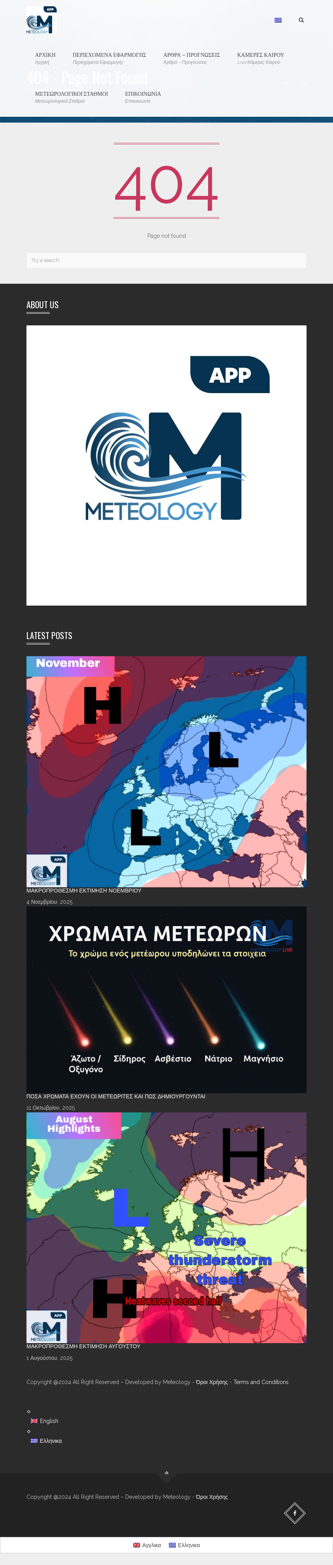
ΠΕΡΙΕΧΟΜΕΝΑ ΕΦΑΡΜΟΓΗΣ (109, 58)
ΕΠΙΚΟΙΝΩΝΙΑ (143, 97)
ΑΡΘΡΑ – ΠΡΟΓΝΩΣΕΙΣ (191, 58)
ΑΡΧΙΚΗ (45, 58)
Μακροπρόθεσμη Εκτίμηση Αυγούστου (83, 1346)
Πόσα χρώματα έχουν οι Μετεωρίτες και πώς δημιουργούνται (115, 1096)
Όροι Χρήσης (212, 1382)
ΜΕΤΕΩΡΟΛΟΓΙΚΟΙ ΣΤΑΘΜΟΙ (71, 97)
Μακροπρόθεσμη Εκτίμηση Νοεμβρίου (84, 890)
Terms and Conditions (261, 1382)
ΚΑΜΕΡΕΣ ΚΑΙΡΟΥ (260, 58)
